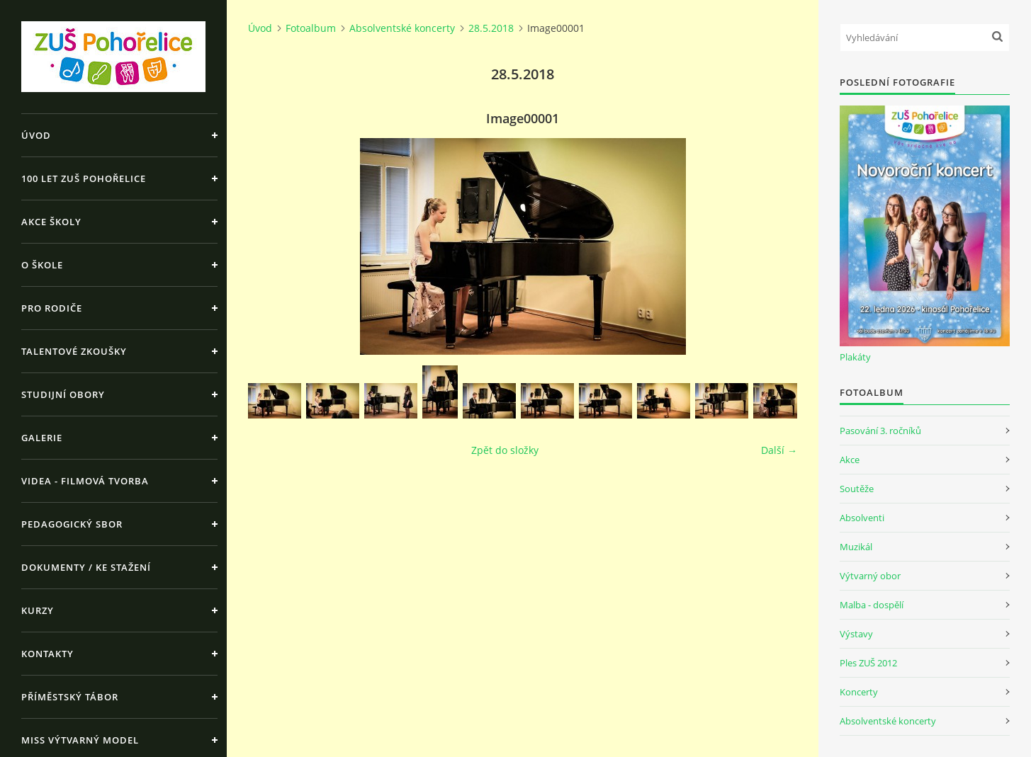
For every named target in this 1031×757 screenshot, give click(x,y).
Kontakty (47, 653)
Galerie (41, 437)
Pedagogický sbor (72, 524)
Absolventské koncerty (402, 28)
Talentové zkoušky (74, 351)
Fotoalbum (311, 28)
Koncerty (859, 691)
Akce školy (51, 221)
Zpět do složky (505, 450)
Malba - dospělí (871, 604)
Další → (779, 450)
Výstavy (856, 633)
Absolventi (862, 517)
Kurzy (37, 610)
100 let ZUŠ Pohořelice (83, 178)
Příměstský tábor (69, 696)
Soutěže (857, 488)
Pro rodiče (51, 308)
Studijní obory (63, 394)
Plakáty (855, 357)
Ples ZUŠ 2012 (868, 662)
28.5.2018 (491, 28)
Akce (850, 459)
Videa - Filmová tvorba (85, 480)
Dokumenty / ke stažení (86, 567)
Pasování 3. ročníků (880, 430)
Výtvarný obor (870, 575)
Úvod (36, 135)
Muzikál (856, 546)
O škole (42, 264)
